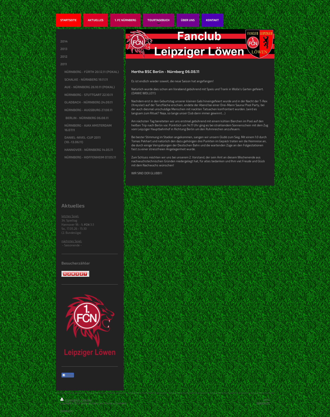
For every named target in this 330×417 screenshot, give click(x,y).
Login (267, 399)
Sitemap (86, 400)
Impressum (66, 410)
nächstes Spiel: (71, 241)
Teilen (67, 375)
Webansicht (263, 402)
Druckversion (70, 400)
